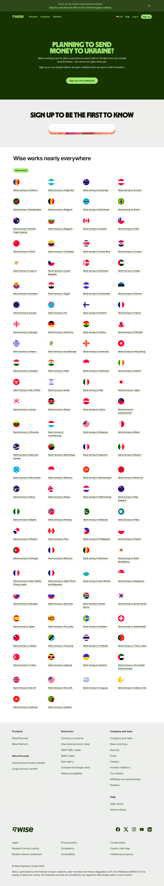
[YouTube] (142, 829)
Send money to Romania (95, 558)
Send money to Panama (25, 539)
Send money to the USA (60, 687)
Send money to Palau (129, 519)
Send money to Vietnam (25, 707)
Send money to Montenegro (97, 477)
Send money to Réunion (60, 558)
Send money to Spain (24, 626)
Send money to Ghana (94, 332)
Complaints (67, 848)
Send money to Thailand (95, 645)
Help (127, 16)
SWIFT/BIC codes (71, 749)
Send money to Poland (129, 539)
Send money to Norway (60, 519)
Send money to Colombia (61, 251)
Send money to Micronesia (26, 477)
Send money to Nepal (59, 497)
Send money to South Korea (132, 603)
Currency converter (72, 738)
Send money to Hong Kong (131, 351)
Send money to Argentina (61, 190)
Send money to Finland (94, 313)
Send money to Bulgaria (60, 228)
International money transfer (28, 762)
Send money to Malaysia (95, 432)
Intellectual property (121, 854)
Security (114, 749)
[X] (126, 829)
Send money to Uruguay (95, 687)
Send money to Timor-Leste (132, 645)
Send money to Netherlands (97, 497)
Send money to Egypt (59, 293)
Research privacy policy (25, 848)
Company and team (121, 738)
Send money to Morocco (130, 477)
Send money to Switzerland (132, 626)
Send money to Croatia (129, 251)
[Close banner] (149, 5)
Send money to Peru (58, 539)
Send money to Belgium (60, 209)
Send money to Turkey (24, 665)
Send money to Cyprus (25, 270)
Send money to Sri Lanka (60, 626)
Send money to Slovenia (60, 603)
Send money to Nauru (24, 497)
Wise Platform (20, 744)
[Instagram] (134, 829)
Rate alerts (67, 761)
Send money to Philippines (96, 539)
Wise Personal (20, 738)
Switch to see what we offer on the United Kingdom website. (80, 7)
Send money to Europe (25, 313)
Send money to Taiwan (25, 645)
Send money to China (24, 251)
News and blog (118, 744)
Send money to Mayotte (95, 455)
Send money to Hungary (25, 370)
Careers (114, 761)
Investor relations (120, 767)
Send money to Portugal (25, 558)
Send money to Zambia (60, 707)
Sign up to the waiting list (81, 80)
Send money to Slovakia (25, 603)
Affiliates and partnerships (125, 779)
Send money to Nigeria (24, 519)
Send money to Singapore (131, 581)
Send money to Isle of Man (26, 390)
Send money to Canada (95, 228)
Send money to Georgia (25, 332)
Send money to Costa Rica (96, 251)
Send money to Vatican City (132, 687)
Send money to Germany (60, 332)
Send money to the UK (24, 687)
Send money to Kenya (59, 409)
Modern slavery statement (27, 854)
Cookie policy (118, 842)
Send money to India (58, 370)
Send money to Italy (93, 390)
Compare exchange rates (75, 767)
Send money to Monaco (60, 477)
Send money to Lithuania (26, 432)
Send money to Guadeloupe (62, 351)
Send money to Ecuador (25, 293)
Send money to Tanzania (60, 645)
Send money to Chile (128, 228)
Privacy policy (69, 842)
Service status (118, 809)
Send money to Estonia (130, 293)
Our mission (117, 773)
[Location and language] (119, 17)
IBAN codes (67, 755)
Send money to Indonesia (96, 370)
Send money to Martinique (61, 455)
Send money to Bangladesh (27, 209)
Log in (135, 16)
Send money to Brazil (129, 209)
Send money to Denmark (95, 270)
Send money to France (129, 313)
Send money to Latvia (94, 409)
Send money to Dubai (129, 270)
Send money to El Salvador (96, 293)
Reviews (115, 785)
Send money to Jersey (24, 409)
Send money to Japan (129, 390)
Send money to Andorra (25, 190)
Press (113, 755)
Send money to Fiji (57, 313)
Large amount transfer (25, 768)
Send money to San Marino (97, 581)
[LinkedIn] (150, 829)
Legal (15, 842)
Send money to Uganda (60, 665)
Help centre (116, 803)
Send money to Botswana (96, 209)
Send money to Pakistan (95, 519)
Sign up (146, 16)
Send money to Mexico (129, 455)
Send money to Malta (129, 432)
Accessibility (68, 854)
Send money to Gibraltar (130, 332)
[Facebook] (118, 829)
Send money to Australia (95, 190)
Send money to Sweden (95, 626)
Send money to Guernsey (96, 351)
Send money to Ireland (129, 370)
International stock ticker (75, 744)
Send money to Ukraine (95, 665)
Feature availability (71, 773)
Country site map (120, 848)
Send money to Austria (129, 190)
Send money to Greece (24, 351)
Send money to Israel (59, 390)
